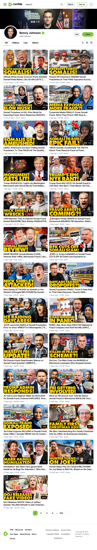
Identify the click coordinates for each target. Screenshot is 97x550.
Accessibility (65, 540)
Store (34, 540)
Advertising (25, 540)
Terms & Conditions (52, 536)
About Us (19, 536)
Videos (15, 48)
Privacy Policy (66, 536)
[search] (41, 4)
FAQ (11, 536)
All (6, 48)
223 (61, 519)
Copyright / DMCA (52, 540)
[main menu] (5, 4)
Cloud (12, 544)
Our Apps (14, 540)
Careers (28, 536)
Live (26, 48)
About (35, 48)
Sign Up (82, 4)
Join (76, 40)
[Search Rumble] (61, 4)
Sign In (70, 4)
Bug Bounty (58, 544)
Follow (88, 40)
